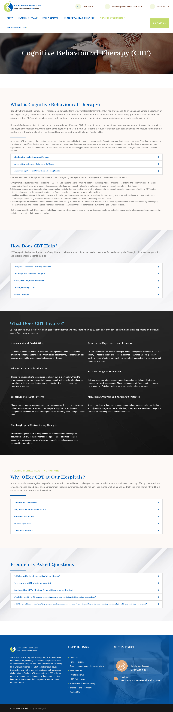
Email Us (124, 677)
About (10, 18)
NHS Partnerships (77, 678)
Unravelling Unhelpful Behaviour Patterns (34, 163)
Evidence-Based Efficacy (25, 502)
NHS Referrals (76, 670)
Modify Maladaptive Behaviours (29, 280)
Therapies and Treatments (81, 687)
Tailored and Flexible (24, 516)
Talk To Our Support (140, 665)
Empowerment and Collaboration (30, 509)
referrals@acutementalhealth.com (127, 6)
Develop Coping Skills (24, 287)
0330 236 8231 (90, 6)
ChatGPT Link (163, 6)
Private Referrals (77, 674)
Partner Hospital (77, 661)
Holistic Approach (22, 523)
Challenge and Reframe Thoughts (29, 273)
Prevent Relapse (21, 294)
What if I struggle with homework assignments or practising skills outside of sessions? (55, 596)
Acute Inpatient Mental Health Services (87, 665)
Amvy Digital (40, 708)
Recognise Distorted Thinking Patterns (32, 266)
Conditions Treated (16, 27)
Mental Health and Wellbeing (82, 683)
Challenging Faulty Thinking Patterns (31, 156)
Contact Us (159, 23)
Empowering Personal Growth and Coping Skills (37, 170)
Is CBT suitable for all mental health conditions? (37, 575)
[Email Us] (116, 678)
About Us (74, 657)
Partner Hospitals (28, 18)
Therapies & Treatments (112, 18)
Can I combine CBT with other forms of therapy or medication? (44, 589)
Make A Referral (51, 18)
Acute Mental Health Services (80, 18)
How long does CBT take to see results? (32, 582)
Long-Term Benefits (23, 530)
